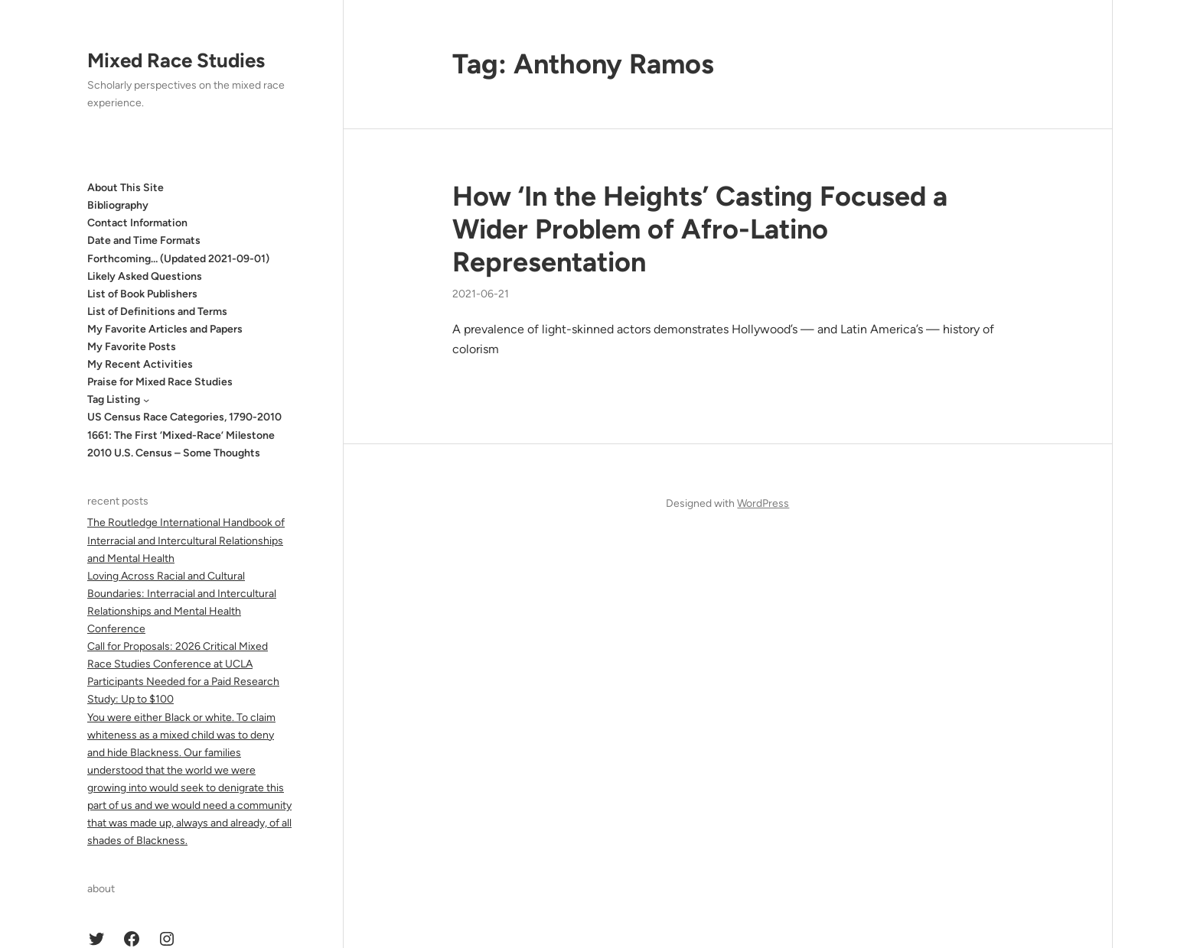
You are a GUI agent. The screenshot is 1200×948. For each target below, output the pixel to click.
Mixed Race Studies (176, 60)
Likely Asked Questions (144, 276)
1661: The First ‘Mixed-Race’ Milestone (181, 435)
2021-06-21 (480, 293)
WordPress (763, 503)
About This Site (125, 187)
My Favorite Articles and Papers (165, 329)
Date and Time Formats (144, 240)
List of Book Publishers (142, 293)
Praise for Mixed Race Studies (160, 381)
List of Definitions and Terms (157, 311)
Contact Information (137, 222)
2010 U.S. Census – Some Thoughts (173, 452)
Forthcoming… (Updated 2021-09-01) (178, 258)
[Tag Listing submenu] (146, 400)
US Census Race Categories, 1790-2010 (184, 417)
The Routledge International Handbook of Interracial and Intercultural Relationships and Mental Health (186, 540)
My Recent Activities (140, 364)
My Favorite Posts (131, 346)
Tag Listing (113, 399)
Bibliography (117, 205)
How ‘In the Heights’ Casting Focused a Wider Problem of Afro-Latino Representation (699, 229)
